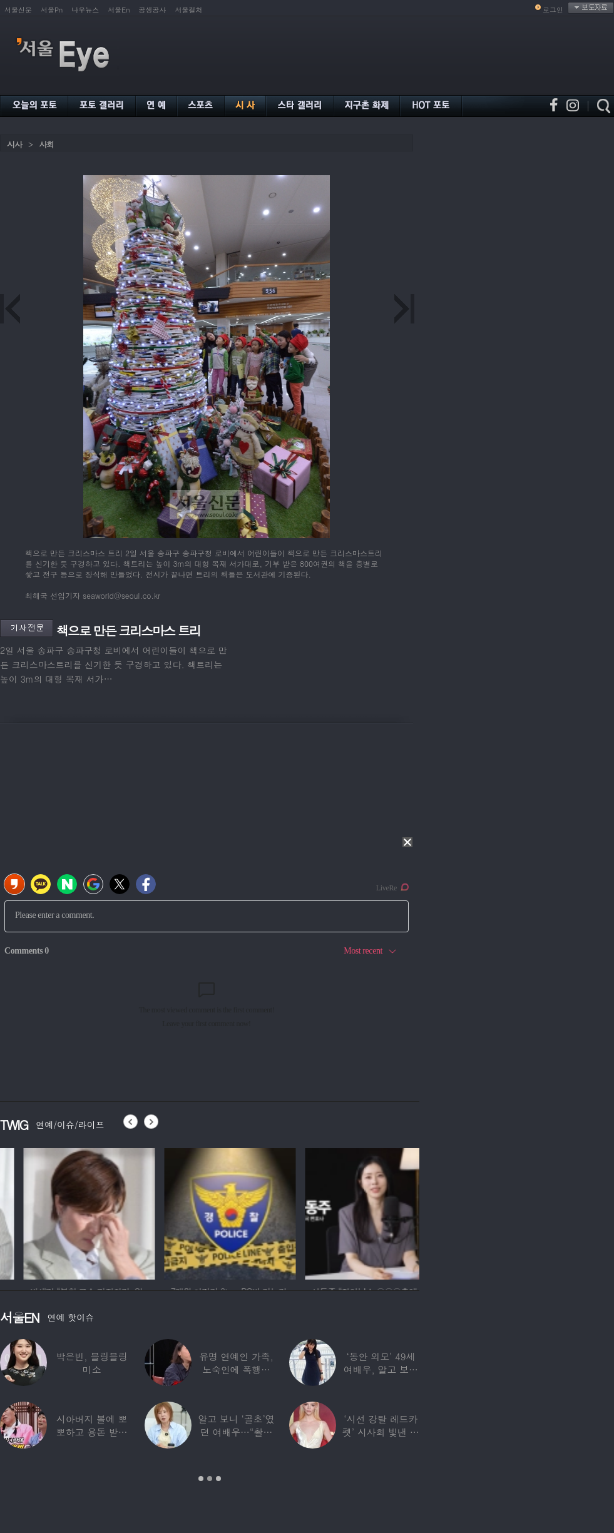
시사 (14, 144)
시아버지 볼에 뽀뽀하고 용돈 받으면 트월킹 (92, 1432)
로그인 (553, 9)
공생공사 (152, 9)
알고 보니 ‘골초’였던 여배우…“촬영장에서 (236, 1432)
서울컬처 (189, 9)
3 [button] (218, 1478)
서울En (119, 9)
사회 (46, 144)
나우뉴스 (85, 9)
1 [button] (200, 1478)
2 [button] (209, 1478)
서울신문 (18, 9)
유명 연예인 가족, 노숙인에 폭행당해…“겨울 (236, 1369)
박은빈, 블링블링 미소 (92, 1363)
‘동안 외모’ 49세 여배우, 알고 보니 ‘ (381, 1369)
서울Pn (52, 9)
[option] (65, 1212)
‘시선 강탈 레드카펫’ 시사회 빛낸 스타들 (380, 1432)
